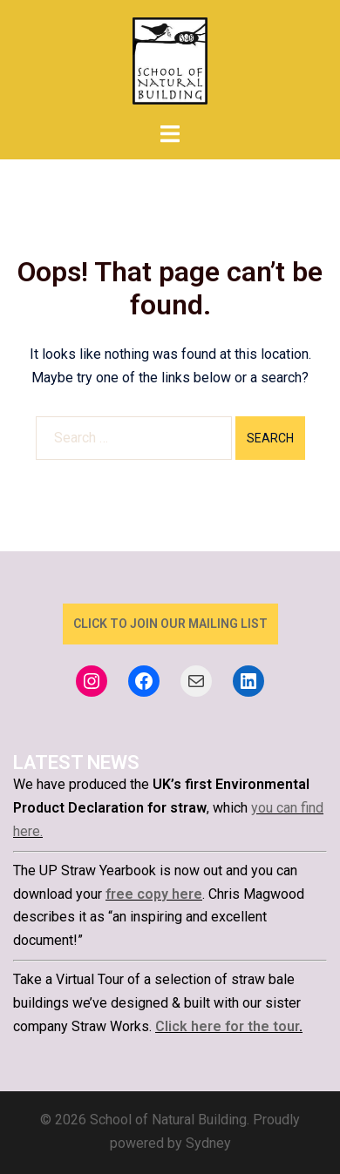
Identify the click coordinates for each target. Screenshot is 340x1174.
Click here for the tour (227, 1026)
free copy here (153, 894)
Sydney (208, 1143)
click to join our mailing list (170, 624)
